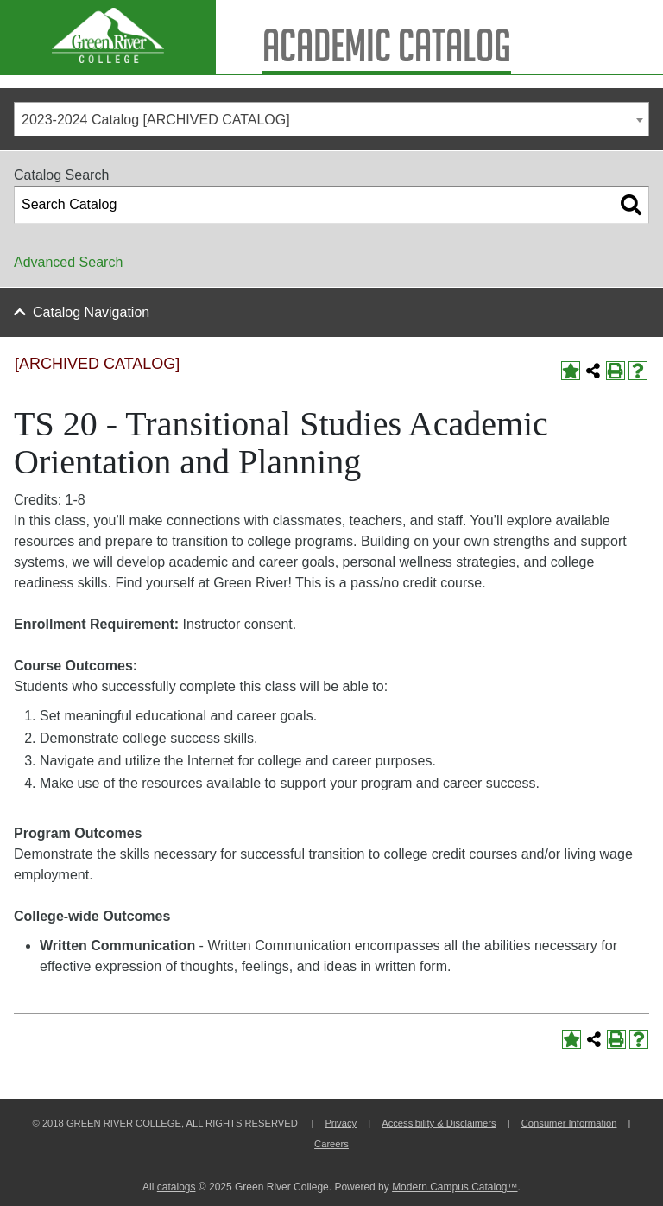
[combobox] (331, 119)
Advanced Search (68, 262)
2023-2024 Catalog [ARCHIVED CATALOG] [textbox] (156, 119)
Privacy (341, 1123)
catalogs (176, 1187)
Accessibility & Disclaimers (439, 1123)
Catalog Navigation (91, 312)
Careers (331, 1144)
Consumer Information (569, 1123)
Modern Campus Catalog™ (454, 1187)
